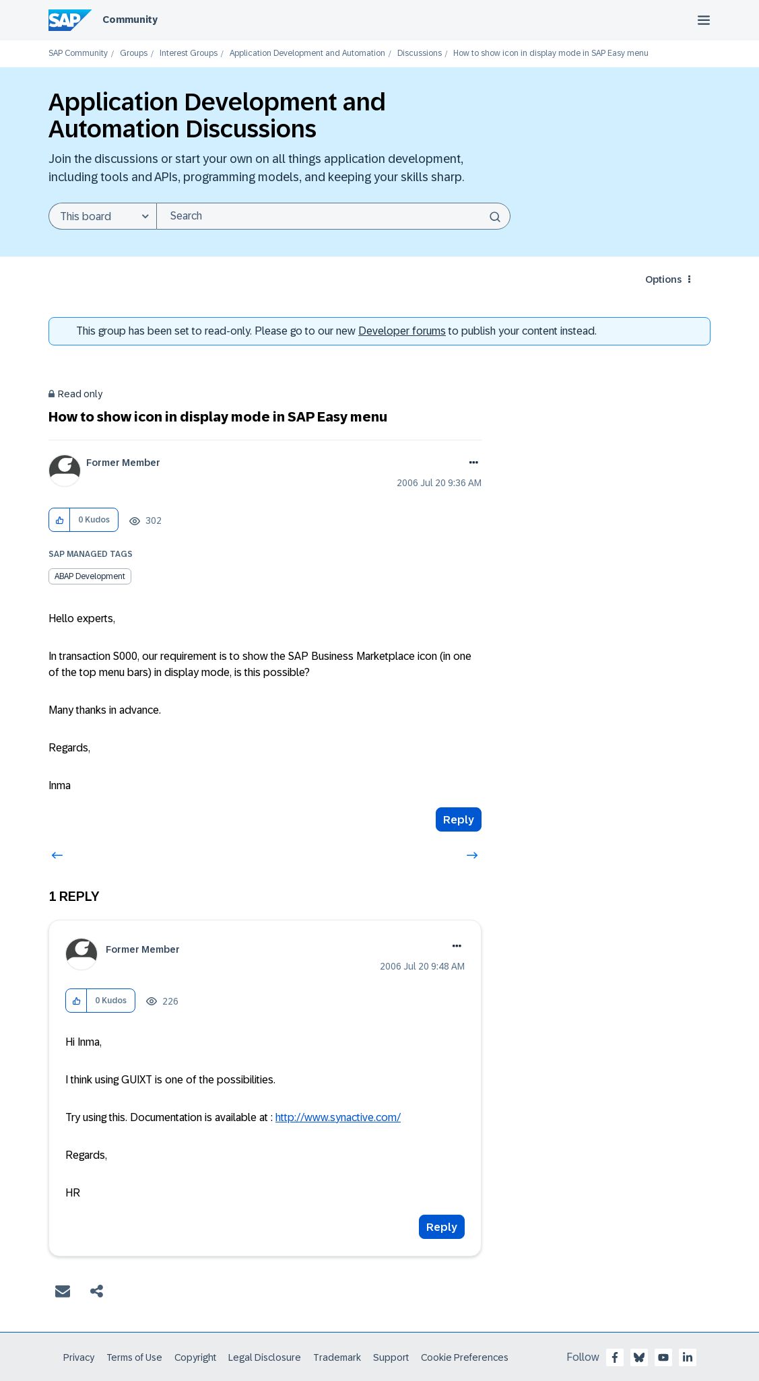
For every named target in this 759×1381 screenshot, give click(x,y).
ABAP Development (90, 576)
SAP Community (78, 53)
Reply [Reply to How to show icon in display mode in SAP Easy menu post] (458, 820)
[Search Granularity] (102, 216)
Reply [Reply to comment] (441, 1227)
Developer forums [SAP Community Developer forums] (402, 331)
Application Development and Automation (307, 53)
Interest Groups (189, 53)
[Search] (333, 216)
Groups (133, 53)
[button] (59, 520)
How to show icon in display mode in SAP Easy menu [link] (551, 53)
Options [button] (663, 279)
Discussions (419, 53)
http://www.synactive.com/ (338, 1117)
